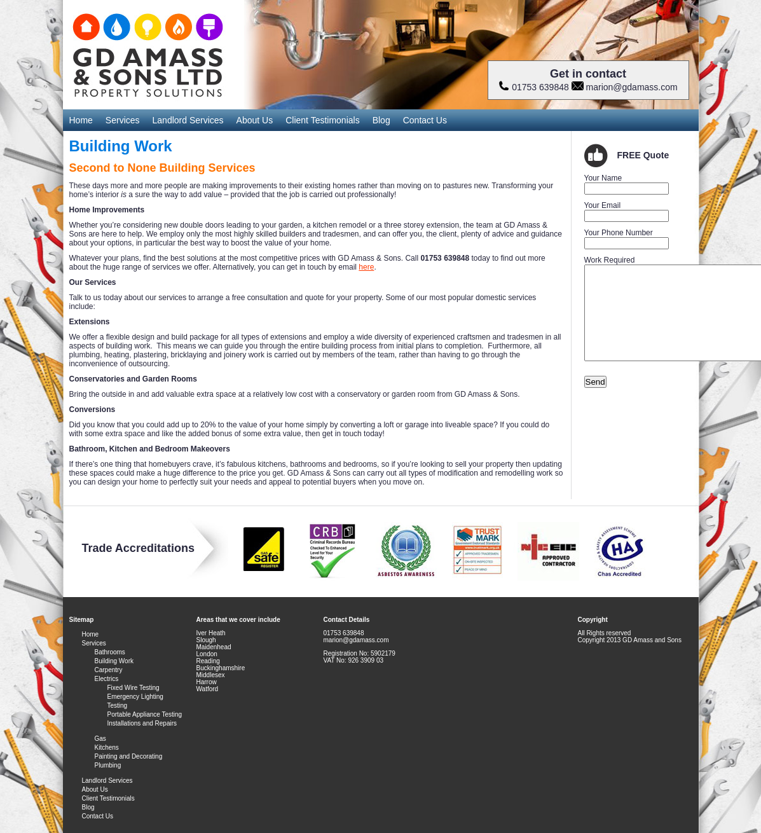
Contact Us (425, 120)
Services (123, 120)
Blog (381, 120)
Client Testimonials (322, 120)
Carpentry (109, 669)
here (366, 267)
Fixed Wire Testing (133, 687)
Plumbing (108, 765)
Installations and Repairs (142, 723)
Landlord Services (188, 120)
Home (81, 120)
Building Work (114, 660)
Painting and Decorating (129, 756)
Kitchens (107, 747)
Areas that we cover (226, 619)
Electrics (107, 678)
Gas (100, 738)
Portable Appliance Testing (144, 714)
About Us (255, 120)
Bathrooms (110, 652)
